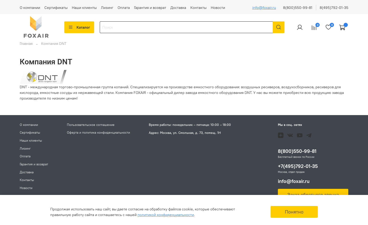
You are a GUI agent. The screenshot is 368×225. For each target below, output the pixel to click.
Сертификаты (56, 7)
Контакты (198, 7)
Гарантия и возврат (150, 7)
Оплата (124, 7)
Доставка (178, 7)
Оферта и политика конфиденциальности (98, 133)
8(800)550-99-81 (297, 7)
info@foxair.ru (264, 7)
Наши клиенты (84, 7)
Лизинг (107, 7)
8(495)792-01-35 (334, 7)
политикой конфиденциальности (166, 214)
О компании (30, 7)
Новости (218, 7)
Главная (26, 46)
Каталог (79, 27)
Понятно (294, 212)
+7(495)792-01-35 (298, 166)
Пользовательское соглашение (91, 125)
